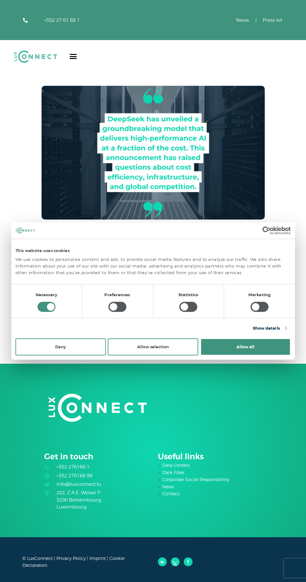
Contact (170, 493)
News (242, 20)
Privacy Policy (71, 558)
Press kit (272, 20)
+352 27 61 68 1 (62, 20)
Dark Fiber (173, 472)
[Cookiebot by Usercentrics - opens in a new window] (263, 230)
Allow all (245, 347)
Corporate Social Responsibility (195, 479)
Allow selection (153, 347)
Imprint (97, 558)
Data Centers (176, 465)
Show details (266, 328)
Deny (60, 347)
